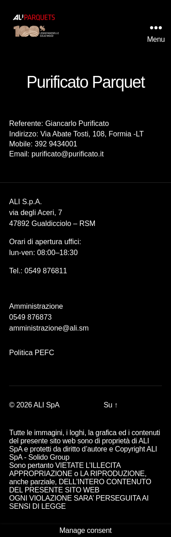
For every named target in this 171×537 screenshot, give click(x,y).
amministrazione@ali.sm (49, 328)
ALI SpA (47, 405)
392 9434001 (56, 144)
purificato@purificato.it (67, 154)
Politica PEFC (31, 352)
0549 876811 (46, 271)
